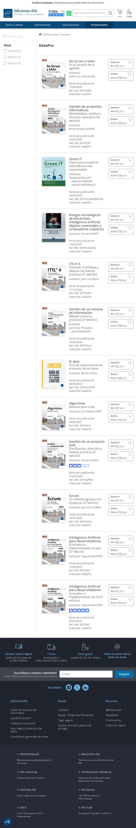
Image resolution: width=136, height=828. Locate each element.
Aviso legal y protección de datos (26, 730)
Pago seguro (65, 720)
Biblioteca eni (113, 710)
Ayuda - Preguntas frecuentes (76, 715)
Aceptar (124, 674)
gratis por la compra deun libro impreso (18, 657)
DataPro (86, 94)
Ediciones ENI (24, 13)
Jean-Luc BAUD (90, 279)
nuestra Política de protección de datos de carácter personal (30, 676)
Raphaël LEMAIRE (82, 181)
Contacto (63, 710)
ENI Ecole (86, 807)
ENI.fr (23, 807)
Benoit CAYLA (89, 373)
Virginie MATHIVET (92, 556)
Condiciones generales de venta (29, 736)
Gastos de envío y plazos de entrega (74, 727)
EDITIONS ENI (28, 789)
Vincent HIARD (89, 460)
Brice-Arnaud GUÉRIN (82, 128)
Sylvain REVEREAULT (84, 184)
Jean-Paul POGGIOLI (80, 327)
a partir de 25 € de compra (85, 655)
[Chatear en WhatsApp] (69, 13)
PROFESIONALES (29, 754)
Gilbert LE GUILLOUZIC (82, 76)
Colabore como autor (23, 723)
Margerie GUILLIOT (80, 177)
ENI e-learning (28, 772)
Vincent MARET (90, 233)
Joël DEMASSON (81, 331)
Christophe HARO (91, 411)
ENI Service (88, 789)
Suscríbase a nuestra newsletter (30, 674)
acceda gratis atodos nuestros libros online (51, 657)
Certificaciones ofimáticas (96, 772)
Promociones (113, 720)
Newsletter (112, 715)
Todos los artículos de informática (23, 711)
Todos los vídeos (116, 725)
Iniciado (14, 50)
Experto (14, 63)
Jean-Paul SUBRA (91, 507)
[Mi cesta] (120, 13)
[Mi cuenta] (129, 13)
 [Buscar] (110, 13)
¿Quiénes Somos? (20, 718)
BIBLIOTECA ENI (90, 754)
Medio (14, 57)
